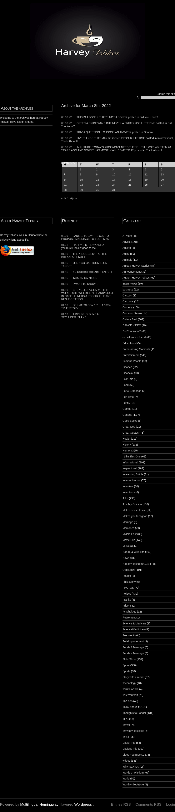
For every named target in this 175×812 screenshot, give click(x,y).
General (148, 132)
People (126, 575)
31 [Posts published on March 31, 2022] (113, 189)
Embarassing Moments (136, 349)
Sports (126, 671)
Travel (126, 724)
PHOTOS (128, 587)
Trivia (125, 736)
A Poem (127, 235)
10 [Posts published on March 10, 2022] (113, 174)
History (126, 444)
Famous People (131, 361)
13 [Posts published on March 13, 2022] (162, 174)
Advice (126, 241)
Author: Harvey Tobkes (136, 277)
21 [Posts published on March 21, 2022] (65, 184)
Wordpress (83, 804)
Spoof (126, 665)
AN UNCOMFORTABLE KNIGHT (86, 272)
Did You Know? (149, 117)
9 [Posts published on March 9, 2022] (97, 174)
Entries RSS (121, 804)
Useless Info (129, 748)
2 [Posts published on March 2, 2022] (97, 169)
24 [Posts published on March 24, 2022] (113, 184)
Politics (126, 593)
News (125, 557)
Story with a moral (133, 677)
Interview (127, 486)
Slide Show (129, 659)
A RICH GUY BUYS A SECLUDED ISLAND (80, 316)
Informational (165, 138)
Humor (126, 450)
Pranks (126, 599)
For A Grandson (131, 390)
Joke (125, 498)
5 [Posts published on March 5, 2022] (145, 169)
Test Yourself (130, 695)
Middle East (129, 534)
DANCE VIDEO (131, 325)
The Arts (127, 701)
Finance (127, 367)
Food (125, 384)
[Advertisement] (11, 314)
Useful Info (128, 742)
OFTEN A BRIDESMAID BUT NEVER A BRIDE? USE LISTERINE (116, 123)
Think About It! (70, 141)
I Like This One (131, 456)
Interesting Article (132, 474)
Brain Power (129, 283)
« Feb (64, 198)
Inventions (128, 492)
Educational (129, 343)
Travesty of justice (133, 730)
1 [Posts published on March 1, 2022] (80, 169)
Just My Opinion (132, 504)
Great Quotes (130, 432)
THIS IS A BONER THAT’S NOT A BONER (102, 117)
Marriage (127, 522)
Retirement (129, 617)
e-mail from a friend (134, 337)
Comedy (127, 307)
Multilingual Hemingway (39, 804)
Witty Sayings (130, 766)
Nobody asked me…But (136, 563)
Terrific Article (130, 689)
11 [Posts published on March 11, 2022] (130, 174)
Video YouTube (131, 754)
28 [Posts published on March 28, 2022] (65, 189)
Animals (127, 259)
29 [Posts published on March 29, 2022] (81, 189)
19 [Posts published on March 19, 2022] (146, 179)
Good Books (129, 420)
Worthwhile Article (133, 784)
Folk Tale (127, 379)
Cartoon (127, 295)
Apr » (73, 198)
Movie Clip (128, 540)
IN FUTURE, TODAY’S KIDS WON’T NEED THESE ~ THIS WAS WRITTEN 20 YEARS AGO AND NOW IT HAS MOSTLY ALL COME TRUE (116, 149)
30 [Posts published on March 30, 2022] (97, 189)
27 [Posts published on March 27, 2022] (162, 184)
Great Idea (128, 426)
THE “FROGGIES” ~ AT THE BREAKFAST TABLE (84, 255)
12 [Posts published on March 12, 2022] (146, 174)
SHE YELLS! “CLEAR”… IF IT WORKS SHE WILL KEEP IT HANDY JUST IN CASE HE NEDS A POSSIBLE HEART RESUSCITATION (87, 294)
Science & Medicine (134, 623)
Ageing (126, 247)
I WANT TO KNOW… (79, 283)
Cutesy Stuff (129, 319)
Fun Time (128, 396)
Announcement (131, 271)
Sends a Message (133, 653)
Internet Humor (131, 480)
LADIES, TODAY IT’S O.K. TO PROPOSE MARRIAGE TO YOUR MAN (85, 237)
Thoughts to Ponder (134, 712)
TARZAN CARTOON (79, 278)
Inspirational (129, 468)
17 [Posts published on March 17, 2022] (113, 179)
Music (126, 545)
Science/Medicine (133, 629)
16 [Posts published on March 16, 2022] (97, 179)
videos (126, 760)
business (127, 289)
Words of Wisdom (133, 772)
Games (126, 408)
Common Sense (132, 313)
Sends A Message (133, 647)
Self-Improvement (133, 641)
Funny (126, 402)
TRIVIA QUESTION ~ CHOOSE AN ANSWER (104, 132)
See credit (128, 635)
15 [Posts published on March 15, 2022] (81, 179)
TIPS (125, 718)
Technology (129, 683)
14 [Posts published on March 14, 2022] (65, 179)
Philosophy (129, 581)
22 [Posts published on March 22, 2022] (81, 184)
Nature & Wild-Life (133, 551)
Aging (125, 253)
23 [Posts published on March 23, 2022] (97, 184)
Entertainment (130, 355)
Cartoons (127, 301)
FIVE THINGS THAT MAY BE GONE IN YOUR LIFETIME (111, 138)
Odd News (128, 569)
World (125, 778)
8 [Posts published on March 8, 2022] (80, 174)
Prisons (127, 605)
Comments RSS (148, 804)
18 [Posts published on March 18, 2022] (130, 179)
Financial (127, 373)
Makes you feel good (134, 516)
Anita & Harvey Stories (136, 265)
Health (126, 438)
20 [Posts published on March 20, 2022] (162, 179)
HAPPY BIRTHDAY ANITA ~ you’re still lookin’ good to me (84, 246)
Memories (128, 528)
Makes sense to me (134, 510)
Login (170, 804)
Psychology (129, 611)
